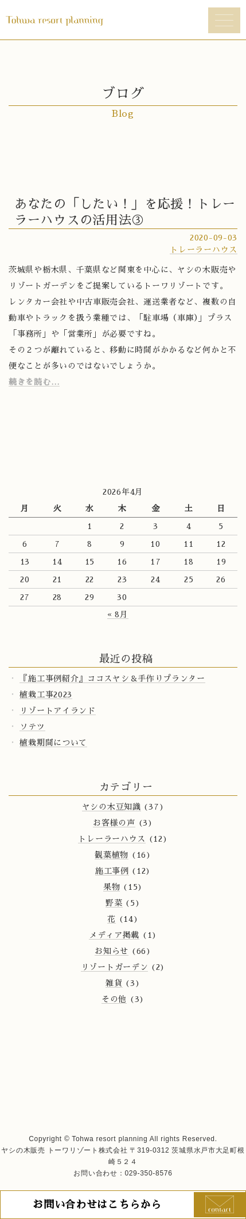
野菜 (114, 903)
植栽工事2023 (45, 695)
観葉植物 (111, 855)
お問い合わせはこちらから (97, 1205)
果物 (111, 887)
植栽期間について (53, 743)
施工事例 (112, 871)
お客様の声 (114, 823)
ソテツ (32, 727)
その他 (114, 999)
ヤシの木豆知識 (111, 807)
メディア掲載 (114, 935)
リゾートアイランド (57, 711)
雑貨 (114, 983)
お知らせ (111, 951)
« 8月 (117, 614)
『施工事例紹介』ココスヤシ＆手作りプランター (112, 678)
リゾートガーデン (115, 967)
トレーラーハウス (203, 250)
